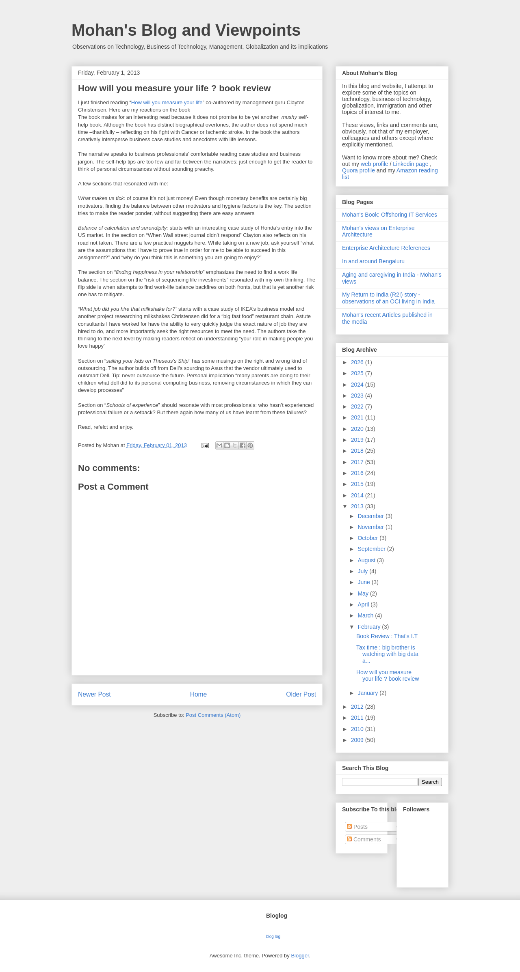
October (368, 538)
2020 (358, 429)
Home (198, 694)
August (367, 560)
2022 (358, 406)
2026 (358, 362)
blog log (273, 936)
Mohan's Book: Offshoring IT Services (389, 214)
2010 (358, 729)
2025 (358, 373)
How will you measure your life (167, 102)
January (368, 693)
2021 (358, 417)
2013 (358, 506)
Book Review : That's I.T (387, 636)
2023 (358, 395)
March (366, 615)
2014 (358, 495)
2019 (358, 440)
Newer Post (94, 694)
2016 (358, 473)
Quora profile (358, 170)
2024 (358, 384)
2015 (358, 484)
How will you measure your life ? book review (387, 675)
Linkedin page (410, 164)
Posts (357, 827)
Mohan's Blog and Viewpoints (186, 30)
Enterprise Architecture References (386, 248)
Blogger (300, 956)
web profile (374, 164)
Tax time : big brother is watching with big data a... (387, 654)
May (364, 593)
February (370, 627)
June (364, 582)
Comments (364, 839)
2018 (358, 450)
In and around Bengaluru (373, 261)
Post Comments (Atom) (213, 715)
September (372, 549)
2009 (358, 740)
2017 (358, 462)
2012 (358, 706)
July (363, 571)
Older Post (301, 694)
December (371, 516)
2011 (358, 717)
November (371, 527)
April (364, 604)
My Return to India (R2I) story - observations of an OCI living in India (388, 298)
